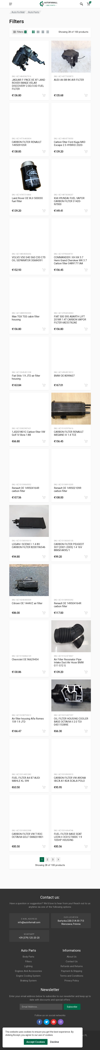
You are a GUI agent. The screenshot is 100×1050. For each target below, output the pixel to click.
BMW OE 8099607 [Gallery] (64, 375)
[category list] (38, 32)
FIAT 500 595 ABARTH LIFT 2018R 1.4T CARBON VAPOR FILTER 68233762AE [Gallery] (70, 319)
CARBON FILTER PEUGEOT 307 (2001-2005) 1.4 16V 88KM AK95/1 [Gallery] (69, 547)
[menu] (10, 4)
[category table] (47, 32)
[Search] (81, 4)
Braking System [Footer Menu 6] (28, 980)
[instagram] (61, 1022)
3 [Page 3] (52, 859)
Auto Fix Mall (18, 12)
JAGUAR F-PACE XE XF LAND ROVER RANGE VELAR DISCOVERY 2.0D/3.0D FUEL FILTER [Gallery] (28, 84)
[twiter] (46, 1022)
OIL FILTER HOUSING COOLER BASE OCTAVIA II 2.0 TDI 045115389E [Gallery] (71, 721)
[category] (33, 32)
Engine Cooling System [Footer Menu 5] (28, 975)
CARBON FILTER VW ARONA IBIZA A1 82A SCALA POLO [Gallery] (70, 779)
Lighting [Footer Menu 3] (28, 966)
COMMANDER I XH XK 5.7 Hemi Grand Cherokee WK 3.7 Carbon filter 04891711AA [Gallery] (70, 260)
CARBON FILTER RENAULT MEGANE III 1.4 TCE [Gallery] (69, 433)
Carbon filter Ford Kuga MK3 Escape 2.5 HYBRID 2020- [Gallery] (69, 144)
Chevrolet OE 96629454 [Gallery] (25, 659)
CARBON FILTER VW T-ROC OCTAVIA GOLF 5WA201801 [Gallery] (27, 835)
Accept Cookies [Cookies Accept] (35, 1041)
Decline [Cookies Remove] (54, 1041)
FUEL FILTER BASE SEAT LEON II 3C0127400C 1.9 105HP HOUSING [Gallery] (68, 837)
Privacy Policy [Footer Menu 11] (71, 980)
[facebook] (39, 1022)
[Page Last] (58, 859)
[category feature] (42, 32)
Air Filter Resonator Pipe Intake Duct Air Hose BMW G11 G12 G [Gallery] (69, 662)
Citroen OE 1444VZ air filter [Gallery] (27, 603)
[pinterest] (53, 1022)
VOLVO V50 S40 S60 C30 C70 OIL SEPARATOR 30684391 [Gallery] (28, 259)
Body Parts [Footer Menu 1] (28, 956)
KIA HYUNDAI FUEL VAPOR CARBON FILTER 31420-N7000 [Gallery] (69, 201)
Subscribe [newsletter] (72, 1006)
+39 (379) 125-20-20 (29, 937)
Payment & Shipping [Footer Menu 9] (71, 971)
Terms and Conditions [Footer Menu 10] (71, 975)
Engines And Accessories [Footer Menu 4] (28, 971)
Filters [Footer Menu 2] (28, 961)
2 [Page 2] (47, 859)
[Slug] (29, 57)
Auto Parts (33, 12)
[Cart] (88, 4)
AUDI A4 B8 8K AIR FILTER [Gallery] (69, 79)
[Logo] (48, 4)
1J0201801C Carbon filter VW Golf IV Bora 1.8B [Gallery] (28, 433)
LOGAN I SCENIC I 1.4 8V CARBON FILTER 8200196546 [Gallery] (28, 546)
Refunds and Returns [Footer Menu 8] (72, 966)
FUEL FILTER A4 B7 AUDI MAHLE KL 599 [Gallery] (26, 779)
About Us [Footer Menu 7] (71, 956)
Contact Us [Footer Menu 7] (72, 961)
